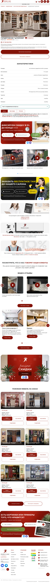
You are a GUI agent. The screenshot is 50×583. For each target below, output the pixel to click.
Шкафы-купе (23, 554)
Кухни (22, 552)
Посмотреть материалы (33, 503)
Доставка (12, 111)
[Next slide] (48, 158)
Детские (22, 561)
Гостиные (22, 559)
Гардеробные (9, 6)
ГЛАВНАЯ (3, 6)
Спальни (22, 565)
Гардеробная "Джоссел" (34, 479)
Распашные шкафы (24, 556)
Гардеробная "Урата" (33, 443)
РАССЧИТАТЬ (18, 418)
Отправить (35, 135)
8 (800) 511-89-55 (23, 115)
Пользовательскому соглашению (20, 139)
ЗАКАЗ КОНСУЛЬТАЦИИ (7, 419)
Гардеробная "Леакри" (9, 443)
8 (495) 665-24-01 (33, 115)
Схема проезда (41, 568)
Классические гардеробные (20, 6)
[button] (17, 173)
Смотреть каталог (16, 503)
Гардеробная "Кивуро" (33, 406)
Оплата (21, 111)
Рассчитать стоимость (25, 56)
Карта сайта (13, 574)
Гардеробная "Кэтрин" (8, 479)
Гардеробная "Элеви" (8, 406)
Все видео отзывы (25, 305)
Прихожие (23, 563)
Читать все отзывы (25, 347)
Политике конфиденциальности (8, 139)
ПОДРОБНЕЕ (12, 423)
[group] (12, 157)
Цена (4, 111)
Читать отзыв (7, 337)
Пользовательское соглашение (31, 581)
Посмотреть (25, 373)
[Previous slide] (2, 158)
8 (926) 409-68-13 (7, 116)
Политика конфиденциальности (43, 581)
